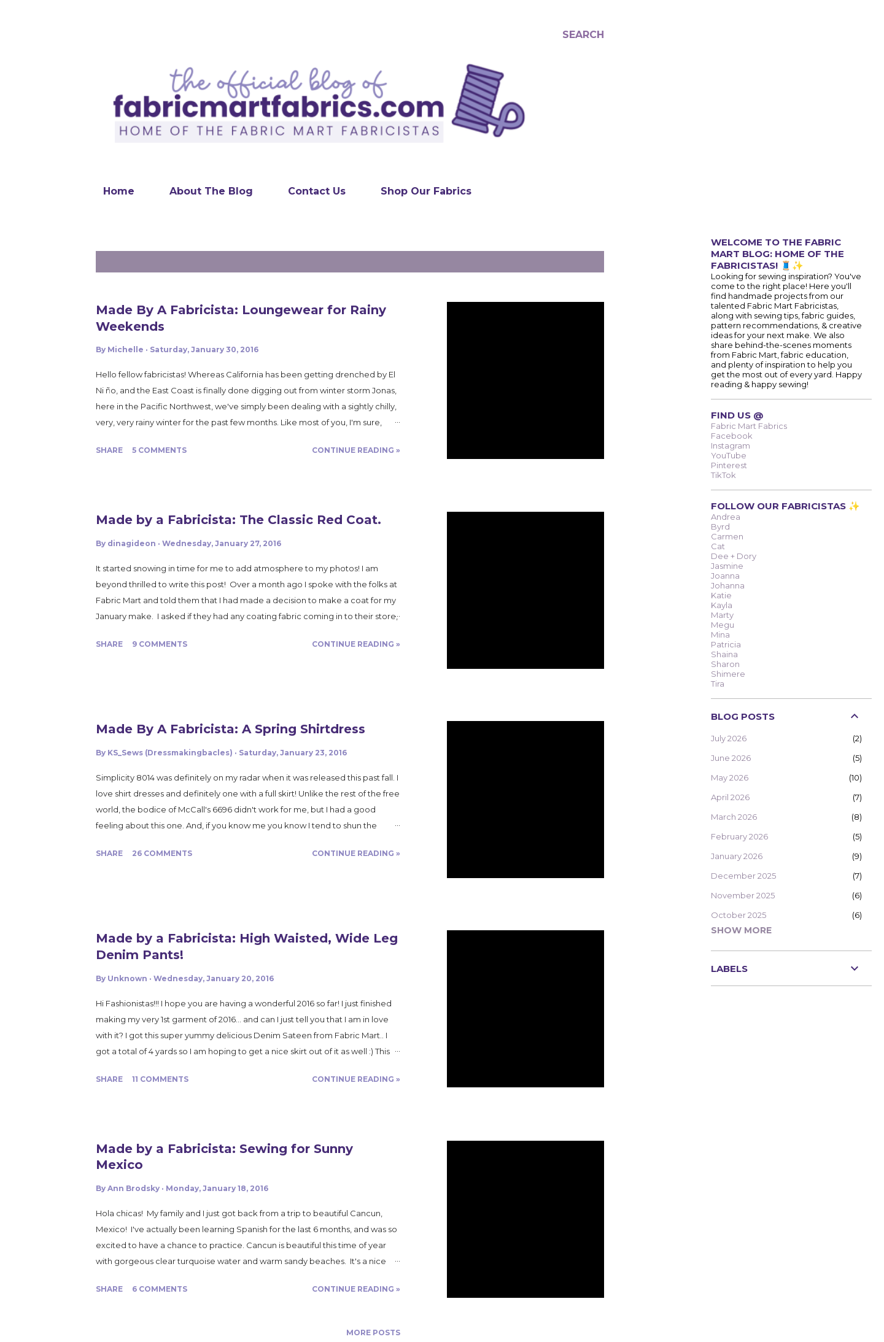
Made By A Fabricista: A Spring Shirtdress (230, 729)
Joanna (725, 575)
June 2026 (731, 758)
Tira (717, 683)
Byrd (720, 526)
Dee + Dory (733, 556)
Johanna (728, 585)
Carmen (727, 536)
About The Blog (204, 191)
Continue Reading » (356, 450)
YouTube (728, 455)
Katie (721, 595)
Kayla (721, 605)
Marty (722, 615)
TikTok (723, 475)
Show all (576, 261)
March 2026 (734, 817)
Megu (722, 625)
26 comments (162, 853)
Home (111, 191)
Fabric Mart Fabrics (749, 426)
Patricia (726, 644)
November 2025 (743, 895)
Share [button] (109, 450)
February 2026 (739, 836)
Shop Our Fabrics (418, 191)
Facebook (732, 436)
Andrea (725, 517)
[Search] (583, 34)
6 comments (159, 1289)
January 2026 (736, 856)
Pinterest (729, 465)
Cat (718, 546)
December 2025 (743, 876)
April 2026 (730, 797)
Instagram (730, 445)
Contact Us (309, 191)
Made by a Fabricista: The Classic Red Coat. (238, 519)
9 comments (159, 644)
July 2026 (728, 738)
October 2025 (738, 915)
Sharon (725, 664)
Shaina (724, 654)
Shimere (728, 674)
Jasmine (727, 566)
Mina (720, 634)
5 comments (159, 450)
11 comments (160, 1079)
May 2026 (729, 777)
